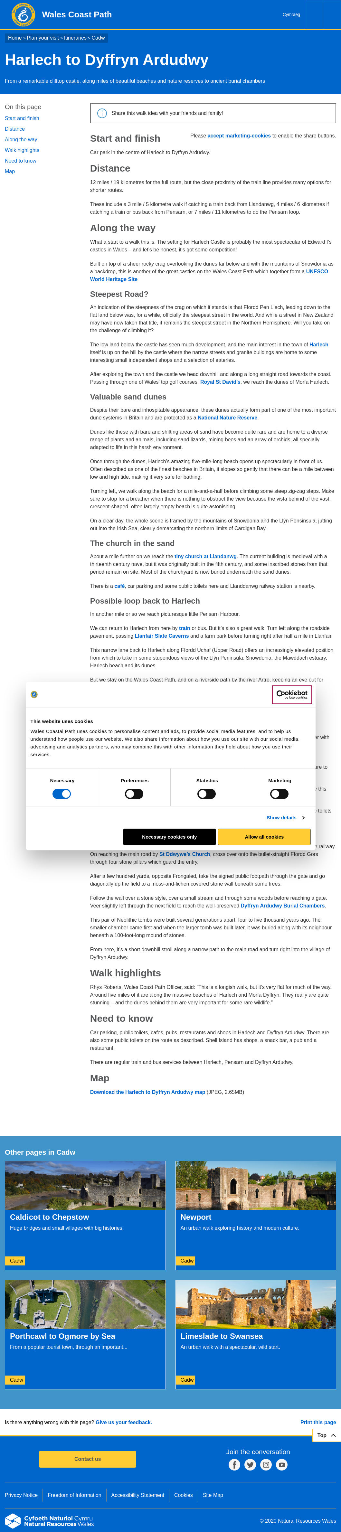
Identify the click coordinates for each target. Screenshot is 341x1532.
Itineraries (75, 38)
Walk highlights (22, 150)
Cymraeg (291, 14)
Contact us (87, 1459)
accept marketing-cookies (239, 135)
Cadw (98, 38)
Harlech (318, 344)
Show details (282, 817)
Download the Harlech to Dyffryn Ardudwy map (147, 1092)
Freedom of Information (74, 1495)
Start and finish (22, 118)
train (184, 628)
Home (15, 38)
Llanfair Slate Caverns (162, 636)
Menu (332, 14)
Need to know (20, 161)
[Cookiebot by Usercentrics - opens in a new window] (292, 695)
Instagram (266, 1465)
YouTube (282, 1465)
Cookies (183, 1495)
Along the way (21, 139)
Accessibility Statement (138, 1495)
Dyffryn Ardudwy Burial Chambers (283, 905)
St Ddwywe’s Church (184, 854)
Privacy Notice (21, 1495)
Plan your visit (43, 38)
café (119, 586)
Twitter (250, 1465)
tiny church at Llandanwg (206, 556)
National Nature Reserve (227, 417)
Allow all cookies (264, 837)
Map (10, 171)
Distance (15, 129)
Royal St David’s (220, 382)
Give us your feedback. (124, 1422)
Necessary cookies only (169, 837)
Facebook (234, 1465)
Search (314, 14)
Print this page (318, 1422)
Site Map (213, 1495)
